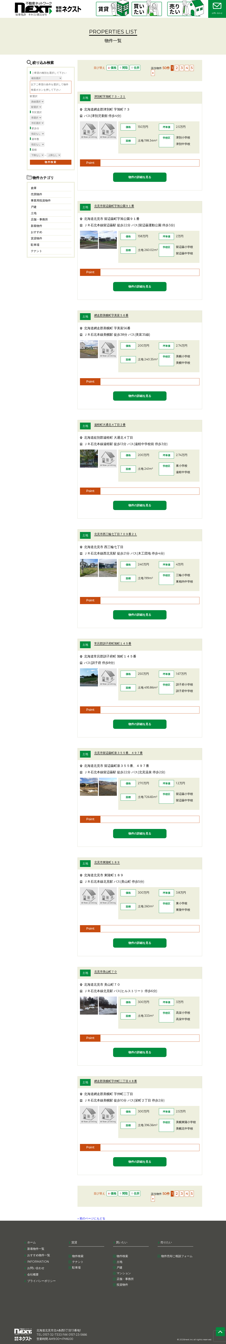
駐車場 (35, 244)
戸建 (34, 207)
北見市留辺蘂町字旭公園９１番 (114, 206)
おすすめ (36, 232)
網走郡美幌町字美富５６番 (111, 315)
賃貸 (74, 1242)
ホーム (31, 1242)
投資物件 (122, 1284)
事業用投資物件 (41, 200)
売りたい (166, 1242)
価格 (112, 67)
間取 (123, 67)
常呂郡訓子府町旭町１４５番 (112, 643)
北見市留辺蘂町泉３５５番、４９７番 (118, 753)
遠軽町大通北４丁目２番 (110, 424)
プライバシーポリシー (41, 1281)
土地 (34, 213)
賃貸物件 (36, 238)
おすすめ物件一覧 (38, 1255)
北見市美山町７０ (105, 971)
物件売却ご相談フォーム (177, 1256)
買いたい (121, 1242)
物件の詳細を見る (139, 177)
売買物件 (36, 194)
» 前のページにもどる (91, 1218)
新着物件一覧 (35, 1248)
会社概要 (33, 1274)
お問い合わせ (35, 1268)
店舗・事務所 (39, 219)
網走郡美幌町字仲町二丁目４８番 (115, 1081)
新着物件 (36, 226)
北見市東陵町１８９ (107, 862)
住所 (135, 67)
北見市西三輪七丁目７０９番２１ (115, 534)
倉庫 (34, 188)
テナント (36, 251)
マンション (124, 1273)
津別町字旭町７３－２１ (110, 96)
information (38, 1261)
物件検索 (78, 1256)
